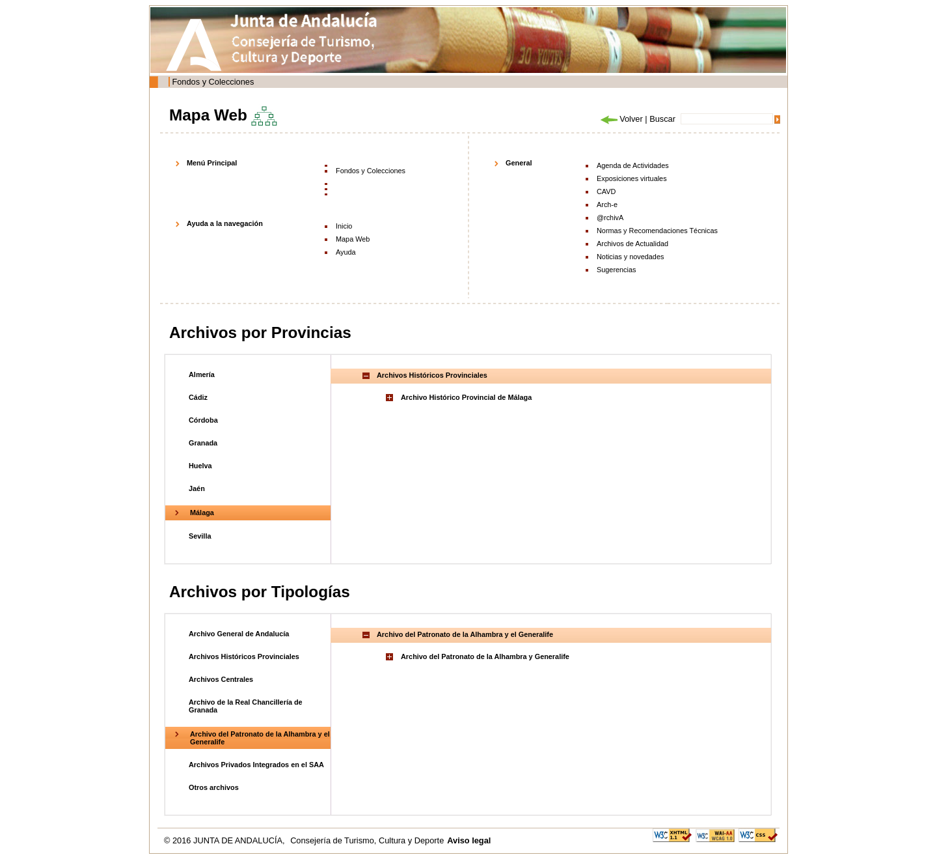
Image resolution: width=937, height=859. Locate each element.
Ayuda (346, 252)
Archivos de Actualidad (632, 243)
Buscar (662, 119)
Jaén (197, 488)
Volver (621, 119)
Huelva (200, 466)
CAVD (606, 191)
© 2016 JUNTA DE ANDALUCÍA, (225, 840)
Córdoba (203, 420)
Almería (202, 374)
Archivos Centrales (221, 679)
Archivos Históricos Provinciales (244, 656)
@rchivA (610, 217)
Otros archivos (214, 787)
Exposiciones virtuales (632, 178)
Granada (203, 443)
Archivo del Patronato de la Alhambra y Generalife (485, 656)
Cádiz (198, 397)
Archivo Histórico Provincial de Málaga (466, 397)
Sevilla (200, 536)
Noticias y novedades (630, 257)
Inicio (344, 226)
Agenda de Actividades (633, 165)
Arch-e (607, 204)
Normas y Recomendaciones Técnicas (657, 230)
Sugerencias (616, 270)
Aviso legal (469, 840)
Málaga (202, 512)
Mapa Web (353, 239)
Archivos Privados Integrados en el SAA (256, 764)
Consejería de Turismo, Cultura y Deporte (367, 840)
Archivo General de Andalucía (239, 634)
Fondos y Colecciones (213, 82)
